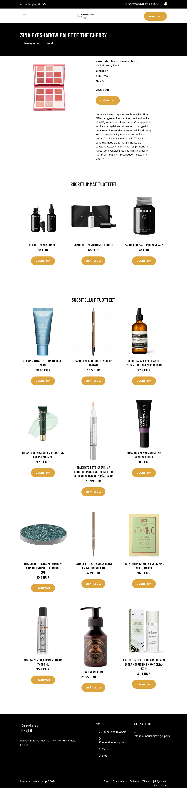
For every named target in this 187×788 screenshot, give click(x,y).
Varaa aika (155, 16)
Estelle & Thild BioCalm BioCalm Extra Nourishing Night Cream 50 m (144, 664)
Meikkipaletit (103, 65)
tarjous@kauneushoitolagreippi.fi (142, 3)
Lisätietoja (107, 100)
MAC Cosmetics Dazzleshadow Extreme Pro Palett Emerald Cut (43, 568)
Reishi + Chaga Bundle (43, 245)
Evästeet (135, 781)
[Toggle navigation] (24, 16)
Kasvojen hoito (33, 43)
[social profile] (44, 4)
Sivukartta (160, 785)
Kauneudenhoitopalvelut (113, 742)
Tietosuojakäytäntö (154, 781)
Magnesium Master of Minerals (144, 245)
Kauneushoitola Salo (114, 732)
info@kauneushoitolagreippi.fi (152, 736)
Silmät (49, 43)
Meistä (106, 749)
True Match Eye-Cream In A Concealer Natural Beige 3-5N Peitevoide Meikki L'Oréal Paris (93, 471)
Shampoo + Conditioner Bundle (93, 245)
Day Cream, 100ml (93, 672)
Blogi (105, 755)
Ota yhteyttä (120, 781)
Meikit (115, 61)
